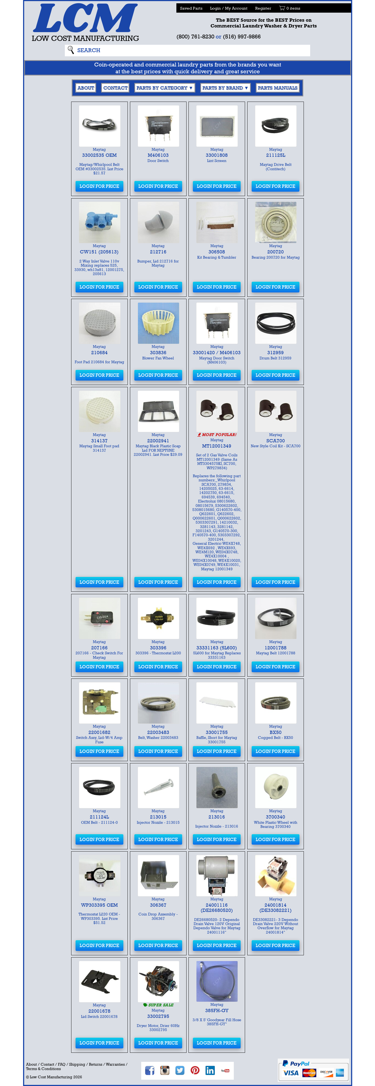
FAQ (61, 1064)
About (85, 88)
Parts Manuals (278, 88)
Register (263, 8)
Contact (115, 88)
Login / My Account (229, 8)
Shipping (77, 1064)
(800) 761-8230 (195, 36)
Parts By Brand (222, 88)
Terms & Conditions (43, 1069)
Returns (95, 1064)
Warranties (115, 1064)
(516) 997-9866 (242, 36)
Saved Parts (191, 8)
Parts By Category (162, 88)
